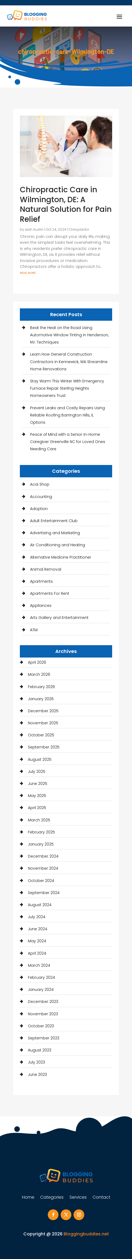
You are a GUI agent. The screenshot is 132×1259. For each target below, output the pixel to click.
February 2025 (41, 832)
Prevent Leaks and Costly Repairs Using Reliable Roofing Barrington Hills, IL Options (67, 415)
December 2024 (43, 856)
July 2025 (36, 771)
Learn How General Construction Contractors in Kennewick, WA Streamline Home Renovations (69, 361)
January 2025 (41, 844)
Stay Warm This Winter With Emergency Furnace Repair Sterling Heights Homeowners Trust (67, 388)
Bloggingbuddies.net (86, 1234)
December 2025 (43, 711)
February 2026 (41, 686)
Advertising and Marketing (55, 533)
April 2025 (37, 807)
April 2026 (37, 662)
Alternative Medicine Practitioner (60, 557)
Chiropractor (79, 229)
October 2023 (41, 1026)
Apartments (41, 581)
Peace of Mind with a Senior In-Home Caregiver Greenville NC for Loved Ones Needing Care (67, 442)
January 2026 (41, 699)
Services (78, 1197)
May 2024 (37, 941)
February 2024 (41, 977)
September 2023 (43, 1038)
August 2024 (40, 904)
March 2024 (39, 965)
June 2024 (37, 929)
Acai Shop (39, 484)
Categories (52, 1197)
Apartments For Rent (49, 593)
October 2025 (41, 735)
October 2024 (41, 880)
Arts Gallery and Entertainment (59, 617)
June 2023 (37, 1074)
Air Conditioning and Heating (57, 545)
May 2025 (37, 795)
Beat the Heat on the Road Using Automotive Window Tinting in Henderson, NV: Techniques (69, 335)
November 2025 (43, 723)
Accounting (41, 496)
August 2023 (39, 1050)
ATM (34, 630)
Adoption (39, 508)
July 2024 (36, 917)
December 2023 (43, 1001)
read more (28, 272)
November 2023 (43, 1014)
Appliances (41, 605)
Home (28, 1197)
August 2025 (40, 759)
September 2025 (44, 747)
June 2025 (37, 783)
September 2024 (44, 892)
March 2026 (39, 674)
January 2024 (41, 989)
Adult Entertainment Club (54, 520)
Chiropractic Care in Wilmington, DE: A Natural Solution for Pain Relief (66, 204)
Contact (101, 1197)
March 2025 (39, 820)
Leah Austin (34, 229)
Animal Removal (45, 569)
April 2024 (37, 953)
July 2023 (36, 1062)
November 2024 (43, 868)
